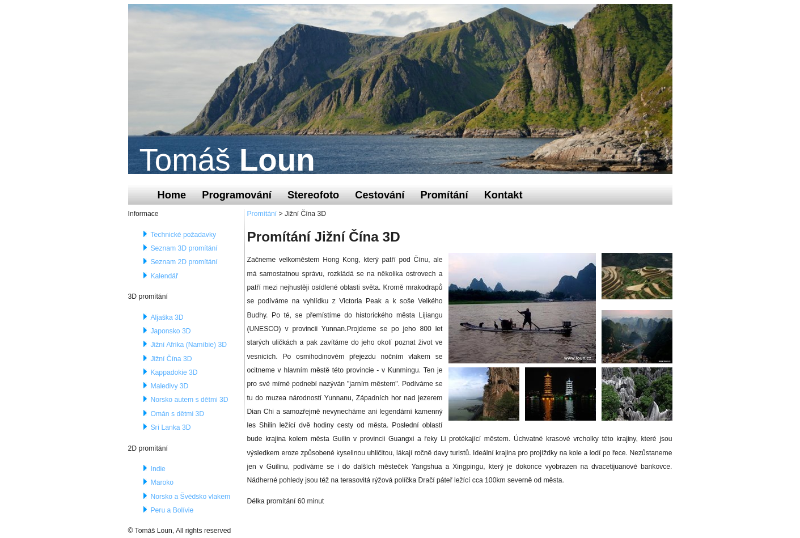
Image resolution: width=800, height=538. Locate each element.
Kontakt (503, 195)
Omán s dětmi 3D (178, 414)
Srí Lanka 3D (171, 427)
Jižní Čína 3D (171, 359)
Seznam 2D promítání (184, 262)
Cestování (379, 195)
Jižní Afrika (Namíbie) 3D (189, 345)
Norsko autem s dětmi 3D (189, 400)
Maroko (162, 482)
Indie (158, 469)
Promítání (444, 195)
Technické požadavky (184, 235)
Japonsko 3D (171, 331)
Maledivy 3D (170, 386)
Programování (237, 195)
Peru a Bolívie (172, 510)
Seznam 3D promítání (184, 248)
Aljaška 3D (167, 317)
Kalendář (165, 276)
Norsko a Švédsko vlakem (191, 497)
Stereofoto (313, 195)
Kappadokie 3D (174, 372)
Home (172, 195)
